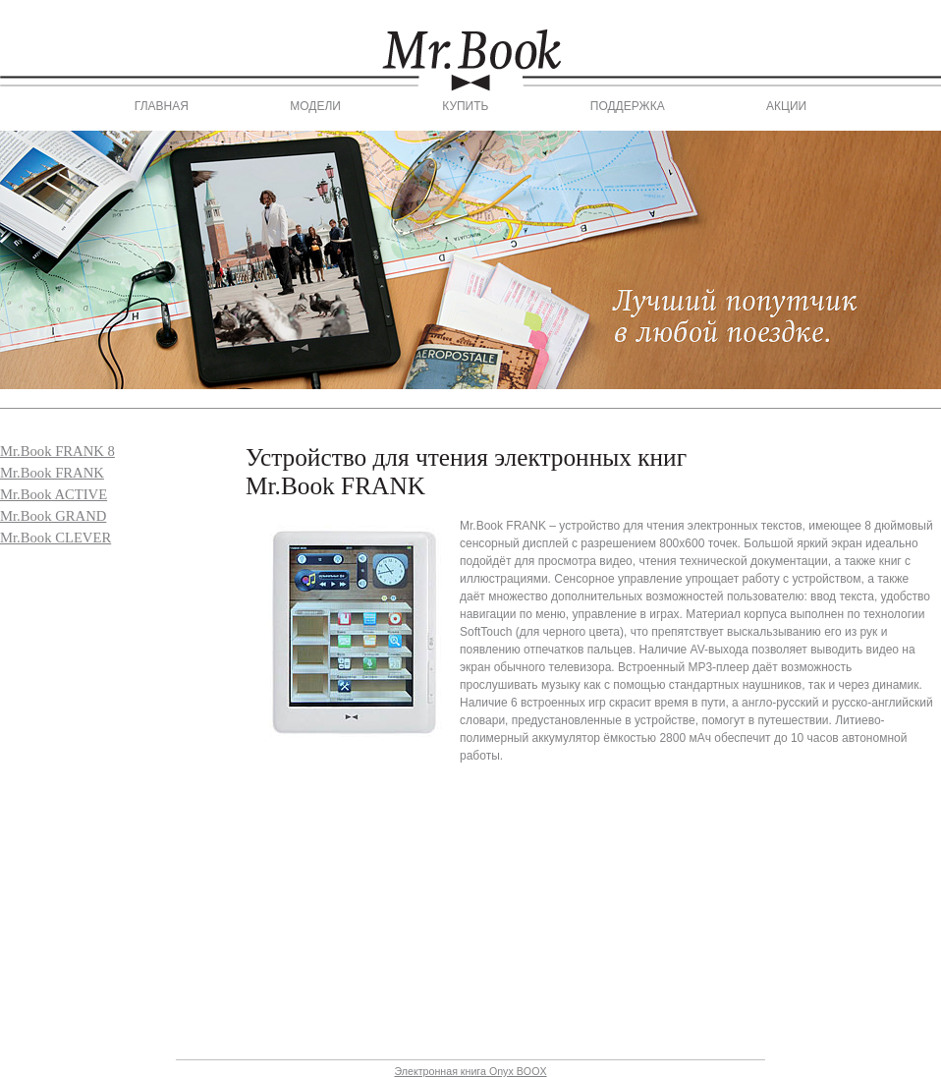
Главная (162, 106)
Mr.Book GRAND (53, 516)
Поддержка (627, 106)
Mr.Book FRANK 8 (57, 451)
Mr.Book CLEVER (55, 537)
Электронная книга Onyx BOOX (470, 1071)
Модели (315, 106)
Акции (786, 106)
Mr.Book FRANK (52, 473)
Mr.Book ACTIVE (53, 494)
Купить (465, 106)
